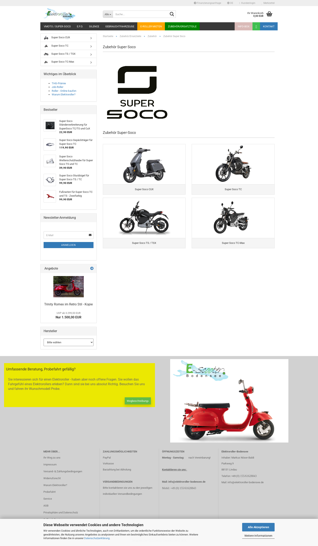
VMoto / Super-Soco (57, 26)
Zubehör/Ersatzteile (182, 26)
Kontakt (269, 26)
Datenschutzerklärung (97, 538)
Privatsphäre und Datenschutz (60, 512)
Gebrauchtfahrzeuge (119, 26)
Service (47, 498)
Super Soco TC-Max (59, 62)
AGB (45, 505)
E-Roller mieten (151, 26)
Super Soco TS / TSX (59, 54)
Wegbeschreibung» (138, 400)
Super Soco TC (56, 46)
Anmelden (68, 245)
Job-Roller (57, 87)
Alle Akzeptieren (258, 527)
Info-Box (243, 26)
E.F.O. (80, 26)
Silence (94, 26)
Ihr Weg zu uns (51, 457)
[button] (230, 3)
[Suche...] (108, 14)
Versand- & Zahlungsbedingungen (62, 471)
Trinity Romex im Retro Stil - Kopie (68, 304)
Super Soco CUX (57, 38)
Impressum (50, 464)
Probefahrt (49, 491)
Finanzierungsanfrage (207, 3)
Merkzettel (268, 3)
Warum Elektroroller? (63, 94)
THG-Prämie (59, 83)
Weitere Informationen (258, 535)
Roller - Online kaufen (64, 90)
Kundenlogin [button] (247, 3)
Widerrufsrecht (52, 478)
